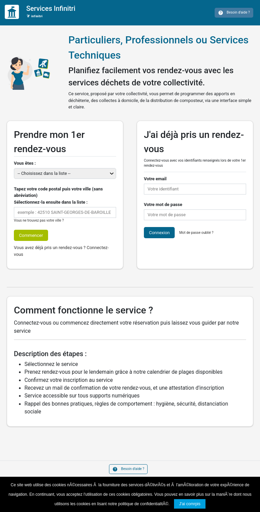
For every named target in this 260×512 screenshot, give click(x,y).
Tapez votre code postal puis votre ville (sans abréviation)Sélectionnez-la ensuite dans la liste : (58, 195)
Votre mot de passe (163, 204)
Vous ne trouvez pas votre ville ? (39, 220)
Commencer (31, 235)
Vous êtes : (25, 163)
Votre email (155, 178)
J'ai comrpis (189, 503)
